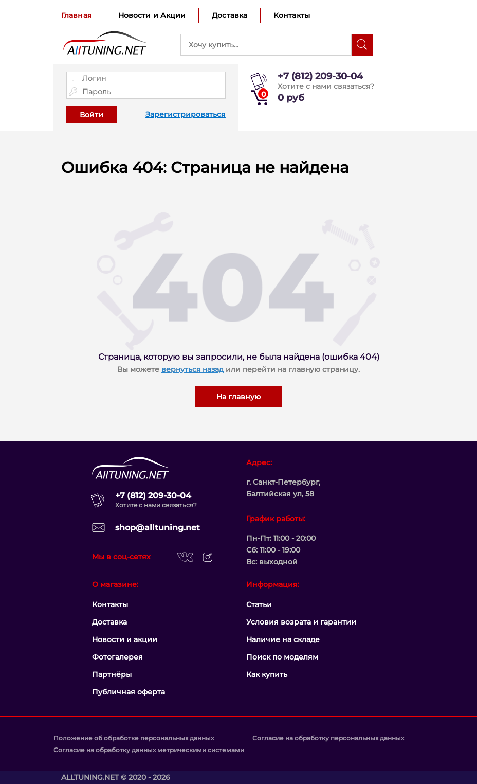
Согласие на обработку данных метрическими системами (148, 750)
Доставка (229, 15)
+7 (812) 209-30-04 (320, 76)
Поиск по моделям (282, 657)
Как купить (266, 674)
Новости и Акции (152, 15)
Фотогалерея (117, 657)
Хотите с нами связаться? (326, 86)
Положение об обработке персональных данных (133, 738)
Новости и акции (124, 639)
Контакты (291, 15)
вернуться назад (192, 369)
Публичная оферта (128, 692)
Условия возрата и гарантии (301, 622)
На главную (238, 396)
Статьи (259, 604)
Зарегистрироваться (185, 114)
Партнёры (112, 674)
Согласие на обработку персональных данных (328, 738)
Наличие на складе (283, 639)
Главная (76, 15)
